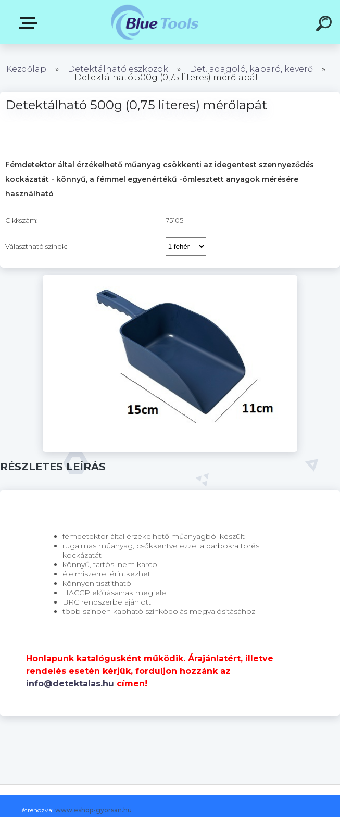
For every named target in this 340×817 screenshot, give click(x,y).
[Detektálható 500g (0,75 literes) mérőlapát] (170, 279)
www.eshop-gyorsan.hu (93, 810)
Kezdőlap (26, 69)
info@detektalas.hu (70, 683)
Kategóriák (30, 23)
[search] (325, 25)
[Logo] (154, 22)
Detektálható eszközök (118, 69)
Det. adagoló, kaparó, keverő (251, 69)
